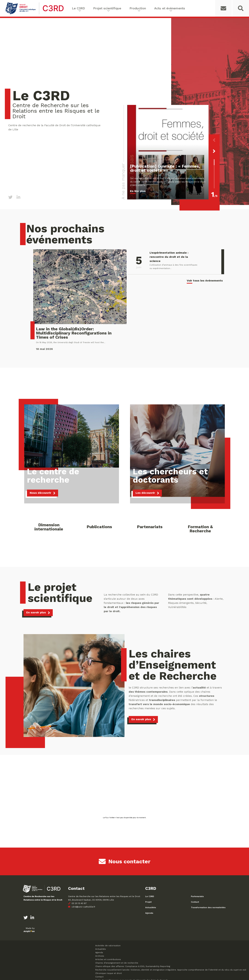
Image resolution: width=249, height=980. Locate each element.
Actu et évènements (169, 8)
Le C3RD (78, 8)
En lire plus (138, 191)
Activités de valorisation (108, 945)
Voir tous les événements (205, 280)
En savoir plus (36, 612)
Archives (99, 956)
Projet (148, 902)
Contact (195, 902)
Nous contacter (124, 861)
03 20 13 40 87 (77, 903)
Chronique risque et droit (108, 973)
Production (138, 8)
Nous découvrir (40, 492)
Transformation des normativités (208, 907)
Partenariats (197, 896)
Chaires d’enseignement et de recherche (116, 963)
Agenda (149, 913)
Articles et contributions (108, 959)
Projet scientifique (107, 8)
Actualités (150, 907)
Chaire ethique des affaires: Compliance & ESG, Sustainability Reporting (132, 966)
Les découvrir (145, 492)
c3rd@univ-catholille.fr (81, 907)
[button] (214, 139)
